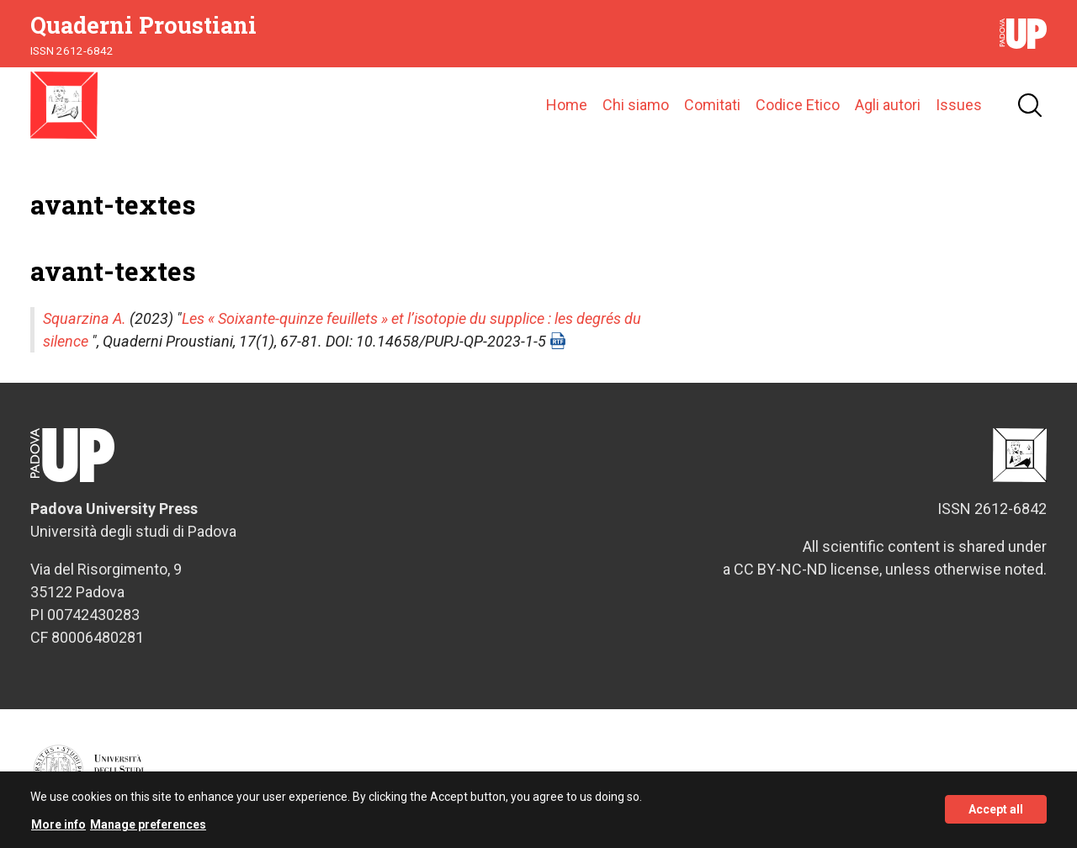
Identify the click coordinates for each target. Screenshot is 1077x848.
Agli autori (887, 105)
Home (566, 105)
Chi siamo (635, 105)
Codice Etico (798, 105)
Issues (959, 105)
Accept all (995, 816)
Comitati (712, 105)
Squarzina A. (84, 318)
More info (58, 830)
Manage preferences (148, 830)
